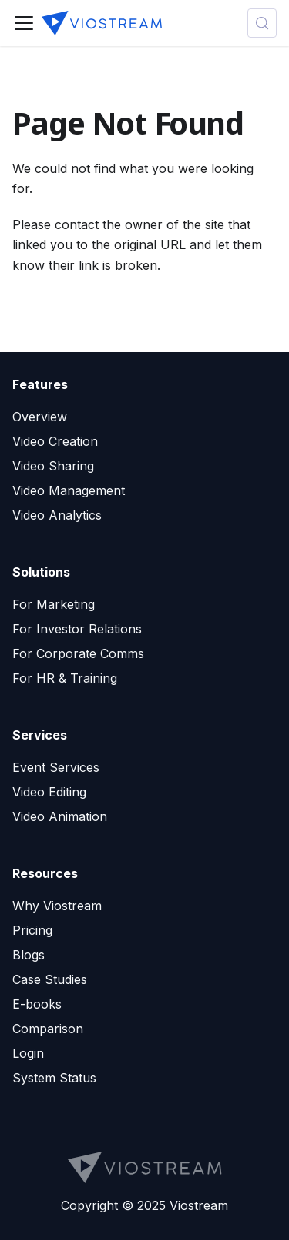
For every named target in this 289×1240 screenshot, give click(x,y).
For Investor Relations (77, 629)
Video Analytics (57, 515)
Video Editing (49, 792)
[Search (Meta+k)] (262, 23)
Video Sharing (53, 466)
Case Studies (49, 979)
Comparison (47, 1028)
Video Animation (59, 816)
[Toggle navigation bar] (23, 23)
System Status (54, 1077)
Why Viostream (57, 905)
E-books (37, 1004)
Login (28, 1053)
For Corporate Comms (78, 653)
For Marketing (53, 604)
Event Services (55, 767)
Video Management (68, 490)
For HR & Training (64, 678)
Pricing (32, 930)
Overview (39, 416)
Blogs (28, 954)
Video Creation (55, 441)
